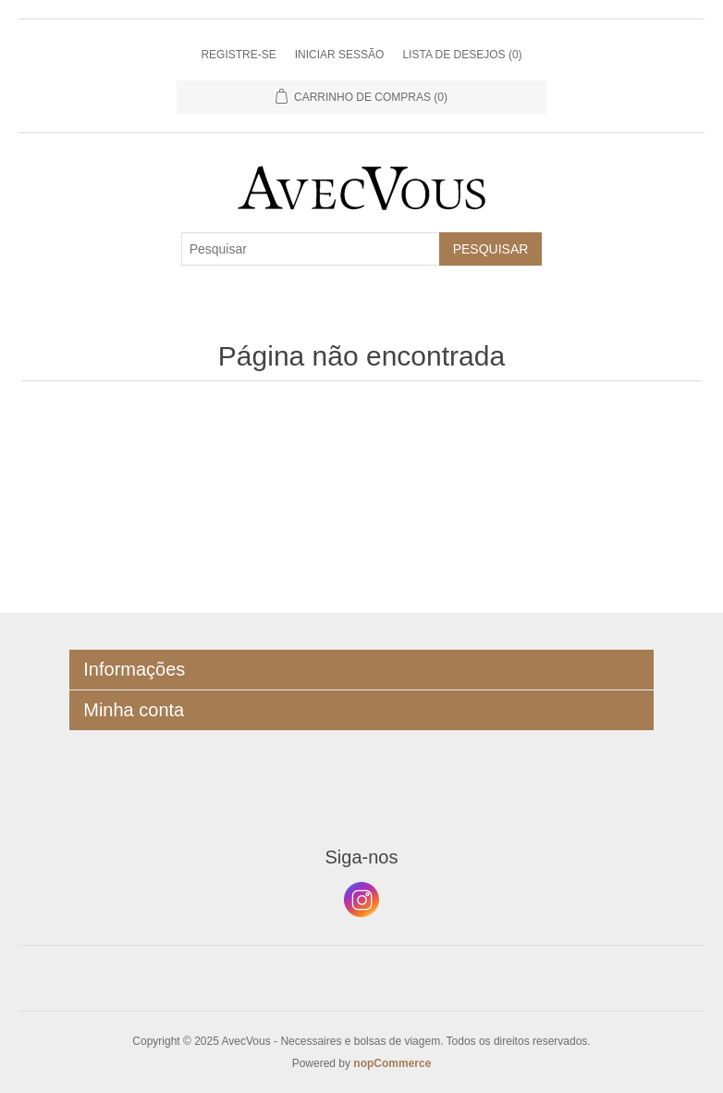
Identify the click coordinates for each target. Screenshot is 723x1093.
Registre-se (238, 54)
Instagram (361, 899)
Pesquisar (491, 249)
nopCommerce (392, 1063)
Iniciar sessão (340, 54)
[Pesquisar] (310, 249)
